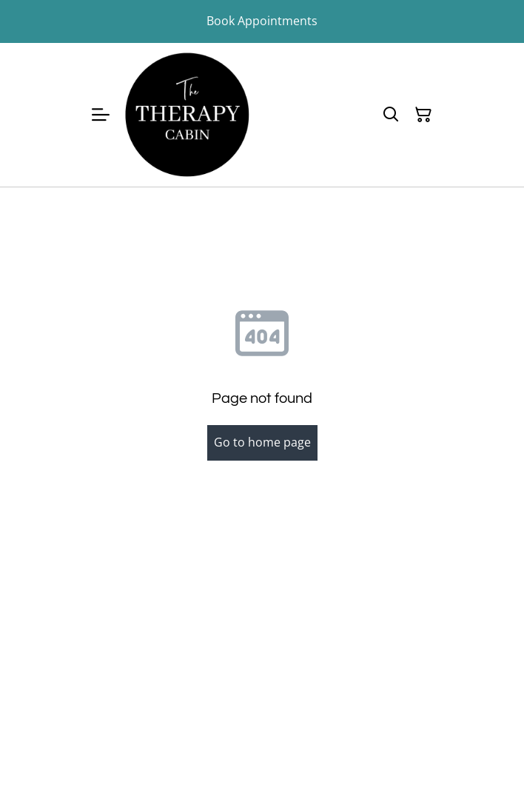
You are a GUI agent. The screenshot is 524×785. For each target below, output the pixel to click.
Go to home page (262, 442)
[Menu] (100, 114)
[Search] (390, 114)
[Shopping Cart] (423, 114)
